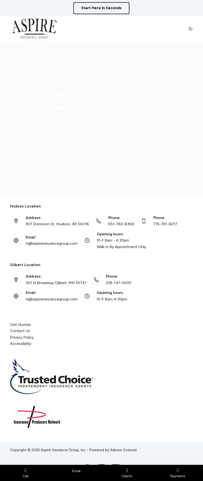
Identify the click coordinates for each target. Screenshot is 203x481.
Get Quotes (20, 324)
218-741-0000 (118, 282)
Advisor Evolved (123, 450)
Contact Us (20, 331)
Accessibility (20, 343)
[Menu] (191, 28)
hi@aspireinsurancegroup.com (52, 243)
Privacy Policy (22, 337)
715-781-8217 (165, 224)
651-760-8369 (121, 224)
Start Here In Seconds (101, 8)
